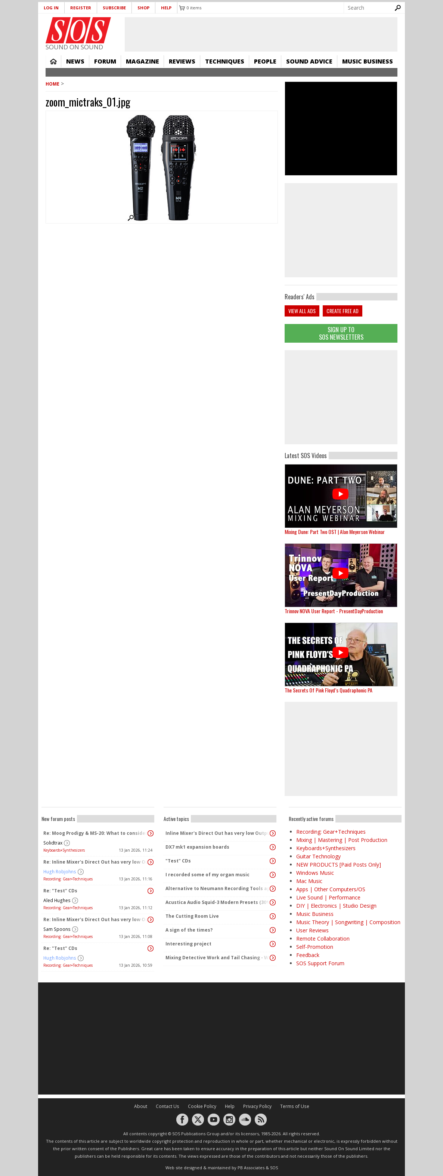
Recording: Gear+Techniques (68, 879)
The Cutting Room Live (192, 916)
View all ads (302, 311)
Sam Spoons (57, 929)
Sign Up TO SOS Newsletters (341, 333)
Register (80, 7)
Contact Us (167, 1106)
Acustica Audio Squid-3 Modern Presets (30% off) (218, 902)
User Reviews (312, 930)
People (265, 61)
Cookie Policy (202, 1106)
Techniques (224, 61)
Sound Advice (309, 61)
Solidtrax (52, 843)
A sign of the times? (189, 930)
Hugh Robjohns (59, 871)
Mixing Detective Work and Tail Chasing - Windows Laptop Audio (218, 957)
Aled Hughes (57, 900)
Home (53, 61)
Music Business (367, 61)
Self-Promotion (314, 946)
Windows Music (315, 872)
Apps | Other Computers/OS (330, 889)
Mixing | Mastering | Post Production (341, 839)
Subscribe (114, 7)
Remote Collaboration (323, 938)
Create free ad (342, 311)
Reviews (182, 61)
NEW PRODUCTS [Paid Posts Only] (338, 864)
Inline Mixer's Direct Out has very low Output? (218, 833)
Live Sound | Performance (328, 897)
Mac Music (309, 881)
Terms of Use (294, 1106)
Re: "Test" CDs (60, 891)
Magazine (142, 61)
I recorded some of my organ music (207, 874)
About (140, 1106)
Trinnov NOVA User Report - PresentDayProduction (334, 611)
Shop (143, 7)
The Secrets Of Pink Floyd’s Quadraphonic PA (328, 690)
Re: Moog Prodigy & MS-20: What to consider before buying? (96, 833)
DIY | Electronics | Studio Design (336, 905)
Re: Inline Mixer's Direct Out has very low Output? (96, 862)
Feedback (307, 955)
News (75, 61)
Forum (105, 61)
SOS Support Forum (320, 963)
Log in (51, 7)
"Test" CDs (178, 861)
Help (166, 7)
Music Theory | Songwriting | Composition (348, 922)
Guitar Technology (318, 856)
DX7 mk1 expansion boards (197, 847)
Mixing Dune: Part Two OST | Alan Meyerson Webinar (335, 531)
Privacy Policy (257, 1106)
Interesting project (188, 944)
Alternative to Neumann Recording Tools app (218, 888)
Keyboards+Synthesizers (64, 850)
